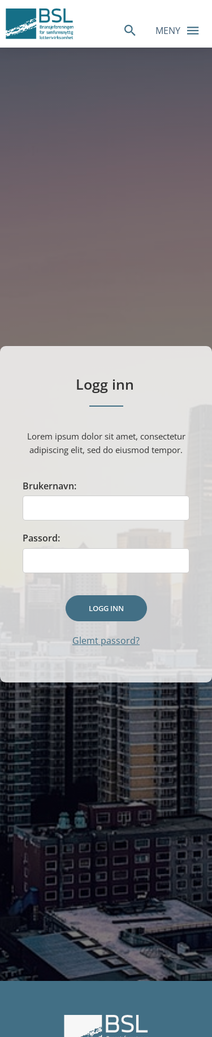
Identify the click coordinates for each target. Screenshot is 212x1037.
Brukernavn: (49, 486)
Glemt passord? (106, 640)
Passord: (41, 538)
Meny (180, 30)
